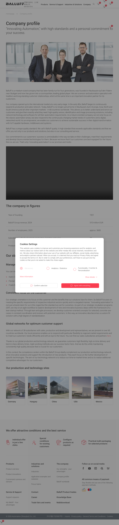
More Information (26, 277)
